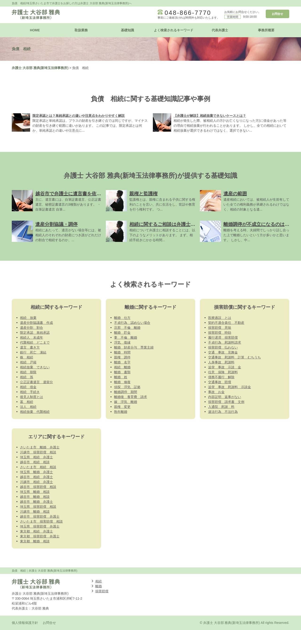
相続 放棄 (28, 318)
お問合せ (277, 14)
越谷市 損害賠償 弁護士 (39, 516)
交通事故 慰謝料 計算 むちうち (234, 357)
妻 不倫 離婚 (125, 337)
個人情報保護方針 (25, 623)
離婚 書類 (122, 372)
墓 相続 (26, 402)
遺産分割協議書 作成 (36, 323)
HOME (35, 30)
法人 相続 (28, 407)
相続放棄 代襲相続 (35, 412)
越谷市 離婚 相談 (35, 497)
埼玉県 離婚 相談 (35, 492)
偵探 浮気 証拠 (127, 387)
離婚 (98, 586)
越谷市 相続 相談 (35, 462)
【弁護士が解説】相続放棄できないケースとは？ (210, 116)
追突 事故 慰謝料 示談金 (229, 387)
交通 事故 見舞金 (223, 352)
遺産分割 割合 (31, 327)
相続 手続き (30, 392)
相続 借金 (28, 387)
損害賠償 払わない (223, 347)
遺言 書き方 (30, 347)
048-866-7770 (188, 13)
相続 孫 (26, 377)
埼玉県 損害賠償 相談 (38, 506)
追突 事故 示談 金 (224, 367)
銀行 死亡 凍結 (33, 352)
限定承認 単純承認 (35, 332)
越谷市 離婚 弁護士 (36, 502)
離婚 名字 (122, 362)
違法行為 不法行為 (223, 412)
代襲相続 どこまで (35, 342)
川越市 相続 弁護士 (36, 482)
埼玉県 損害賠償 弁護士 (39, 526)
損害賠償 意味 (219, 327)
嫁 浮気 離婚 (125, 402)
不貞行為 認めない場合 (132, 323)
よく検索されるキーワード (173, 30)
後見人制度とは (31, 397)
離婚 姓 (120, 377)
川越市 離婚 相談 (35, 511)
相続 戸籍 (28, 362)
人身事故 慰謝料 (221, 362)
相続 (98, 581)
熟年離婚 (120, 412)
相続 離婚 (122, 367)
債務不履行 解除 (221, 377)
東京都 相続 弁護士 (36, 531)
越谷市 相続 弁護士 (36, 477)
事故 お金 (216, 392)
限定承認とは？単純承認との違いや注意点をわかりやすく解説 (78, 116)
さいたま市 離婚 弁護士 (39, 447)
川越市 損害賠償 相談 (38, 452)
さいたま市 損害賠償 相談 (41, 521)
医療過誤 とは (219, 318)
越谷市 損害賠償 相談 (38, 487)
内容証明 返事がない (224, 397)
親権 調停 (122, 357)
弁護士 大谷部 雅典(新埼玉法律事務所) (40, 68)
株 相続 (26, 357)
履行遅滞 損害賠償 (223, 337)
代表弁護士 (220, 30)
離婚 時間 (122, 352)
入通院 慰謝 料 (221, 407)
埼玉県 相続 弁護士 (36, 457)
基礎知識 (127, 30)
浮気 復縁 (122, 342)
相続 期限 (28, 372)
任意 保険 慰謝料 (223, 372)
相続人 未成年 (31, 337)
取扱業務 (81, 30)
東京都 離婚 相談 (35, 541)
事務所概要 (266, 30)
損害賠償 (101, 591)
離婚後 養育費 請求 (130, 397)
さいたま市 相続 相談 (38, 467)
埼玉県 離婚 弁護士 (36, 472)
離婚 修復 (122, 382)
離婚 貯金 (122, 332)
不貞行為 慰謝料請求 (224, 342)
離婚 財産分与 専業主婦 (134, 347)
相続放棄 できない (35, 367)
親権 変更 (122, 407)
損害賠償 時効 (219, 332)
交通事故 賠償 (219, 382)
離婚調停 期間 (125, 392)
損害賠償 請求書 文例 (226, 402)
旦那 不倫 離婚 (127, 327)
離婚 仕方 (122, 318)
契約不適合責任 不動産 (226, 323)
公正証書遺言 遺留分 (36, 382)
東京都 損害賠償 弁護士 (39, 536)
